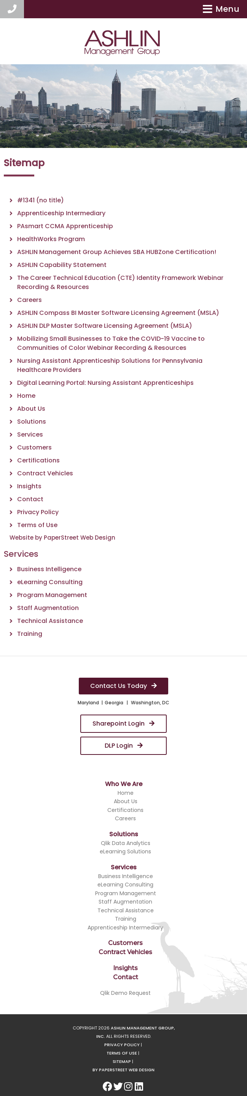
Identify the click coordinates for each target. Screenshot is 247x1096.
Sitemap (122, 1061)
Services (30, 434)
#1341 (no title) (40, 200)
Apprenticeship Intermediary (61, 213)
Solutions (31, 421)
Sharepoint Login (123, 723)
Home (26, 395)
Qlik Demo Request (125, 993)
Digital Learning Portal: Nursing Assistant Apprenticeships (105, 382)
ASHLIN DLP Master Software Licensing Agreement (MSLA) (104, 325)
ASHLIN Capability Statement (62, 264)
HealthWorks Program (51, 239)
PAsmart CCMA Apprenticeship (65, 226)
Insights (29, 486)
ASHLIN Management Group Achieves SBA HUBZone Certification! (116, 252)
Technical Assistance (50, 620)
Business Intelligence (49, 569)
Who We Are (123, 784)
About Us (31, 408)
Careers (29, 299)
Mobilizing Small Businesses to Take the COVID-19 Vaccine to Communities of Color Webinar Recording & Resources (111, 343)
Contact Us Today (123, 685)
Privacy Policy (38, 512)
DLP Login (124, 745)
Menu (221, 9)
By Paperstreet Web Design (123, 1070)
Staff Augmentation (48, 608)
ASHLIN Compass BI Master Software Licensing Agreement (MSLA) (118, 312)
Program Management (52, 595)
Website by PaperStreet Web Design (62, 538)
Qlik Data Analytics (125, 843)
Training (29, 633)
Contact (30, 499)
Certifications (38, 460)
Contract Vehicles (45, 473)
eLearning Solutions (125, 851)
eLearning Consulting (50, 582)
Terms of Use (37, 525)
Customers (34, 447)
